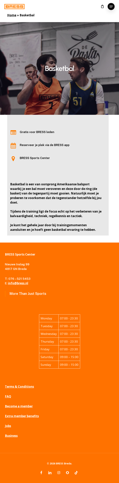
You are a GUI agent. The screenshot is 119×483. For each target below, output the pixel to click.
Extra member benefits (22, 416)
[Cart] (102, 6)
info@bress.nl (18, 283)
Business (11, 436)
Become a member (19, 406)
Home (11, 15)
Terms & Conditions (19, 387)
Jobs (8, 426)
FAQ (8, 396)
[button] (111, 6)
